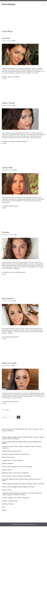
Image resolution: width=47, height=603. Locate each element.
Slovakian (16, 493)
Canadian (10, 446)
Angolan (30, 437)
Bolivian (25, 442)
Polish (19, 487)
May (20, 429)
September (18, 141)
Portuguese (24, 487)
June (23, 429)
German (9, 460)
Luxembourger (27, 476)
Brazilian (35, 442)
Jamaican (4, 469)
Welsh (3, 507)
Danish (3, 451)
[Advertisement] (23, 18)
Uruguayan (11, 501)
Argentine (35, 437)
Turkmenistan (25, 497)
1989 (4, 403)
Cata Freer (6, 38)
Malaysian (11, 479)
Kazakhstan (5, 473)
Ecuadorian (5, 454)
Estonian (27, 454)
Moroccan (37, 479)
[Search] (18, 417)
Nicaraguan (29, 483)
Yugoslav (4, 510)
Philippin (15, 487)
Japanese (9, 469)
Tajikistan (10, 497)
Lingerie (14, 476)
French (13, 457)
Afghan (9, 437)
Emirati (22, 454)
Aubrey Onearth (8, 103)
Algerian (19, 437)
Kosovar (20, 473)
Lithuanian (20, 476)
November (4, 430)
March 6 (16, 401)
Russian (10, 490)
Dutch (19, 451)
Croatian (32, 446)
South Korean (31, 493)
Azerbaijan (16, 438)
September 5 (24, 141)
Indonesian (14, 466)
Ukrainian (4, 501)
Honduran (4, 463)
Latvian (4, 476)
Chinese (21, 446)
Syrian (23, 494)
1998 (4, 143)
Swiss (20, 494)
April (17, 429)
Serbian (11, 493)
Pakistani (4, 487)
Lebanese (9, 476)
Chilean (16, 446)
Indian (8, 466)
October (41, 429)
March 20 (16, 337)
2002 (4, 274)
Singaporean (10, 494)
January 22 (22, 272)
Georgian (4, 460)
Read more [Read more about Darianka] (16, 268)
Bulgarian (4, 443)
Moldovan (32, 479)
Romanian (4, 490)
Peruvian (9, 487)
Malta (16, 479)
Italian (30, 466)
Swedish (16, 494)
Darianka (5, 232)
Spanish (37, 493)
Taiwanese (4, 497)
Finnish (8, 457)
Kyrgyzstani (25, 473)
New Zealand (22, 483)
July (26, 429)
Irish (23, 466)
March (11, 206)
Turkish (19, 497)
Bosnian (30, 442)
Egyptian (10, 454)
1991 (4, 78)
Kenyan (10, 473)
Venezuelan (5, 504)
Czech (7, 448)
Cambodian (5, 446)
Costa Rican (16, 76)
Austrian (10, 438)
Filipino (4, 457)
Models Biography (8, 4)
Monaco (4, 480)
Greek (13, 460)
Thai (15, 497)
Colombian (26, 446)
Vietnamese (11, 504)
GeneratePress (32, 524)
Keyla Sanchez (7, 298)
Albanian (14, 437)
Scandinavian (5, 493)
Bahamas (4, 442)
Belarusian (15, 442)
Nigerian (35, 483)
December (10, 430)
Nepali (9, 483)
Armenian (41, 437)
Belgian (20, 442)
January (17, 272)
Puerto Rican (31, 487)
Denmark (8, 451)
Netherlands (15, 483)
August (5, 76)
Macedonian (5, 479)
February (9, 429)
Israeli (26, 466)
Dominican (14, 451)
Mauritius (21, 479)
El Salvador (17, 454)
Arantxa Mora (7, 167)
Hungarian (10, 463)
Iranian (19, 466)
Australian (4, 438)
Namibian (4, 483)
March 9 (16, 206)
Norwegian (41, 483)
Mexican (26, 479)
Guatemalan (19, 460)
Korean (15, 473)
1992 (4, 338)
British (39, 442)
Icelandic (4, 466)
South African (23, 493)
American (5, 141)
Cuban (3, 448)
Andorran (24, 437)
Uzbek (16, 501)
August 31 (10, 76)
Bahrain (9, 442)
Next (8, 410)
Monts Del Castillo (9, 363)
